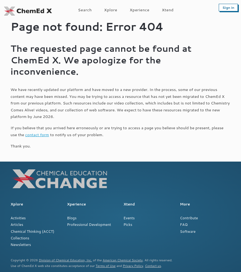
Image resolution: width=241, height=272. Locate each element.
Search (85, 10)
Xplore (110, 10)
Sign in (228, 7)
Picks (128, 224)
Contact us (153, 266)
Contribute (189, 218)
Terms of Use (106, 266)
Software (188, 231)
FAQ (184, 224)
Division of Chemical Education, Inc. (65, 260)
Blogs (72, 218)
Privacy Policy (133, 266)
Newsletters (21, 244)
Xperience (139, 10)
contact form (37, 134)
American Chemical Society (123, 260)
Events (129, 218)
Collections (20, 238)
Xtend (168, 10)
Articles (17, 224)
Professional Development (89, 224)
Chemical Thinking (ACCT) (32, 231)
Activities (18, 218)
